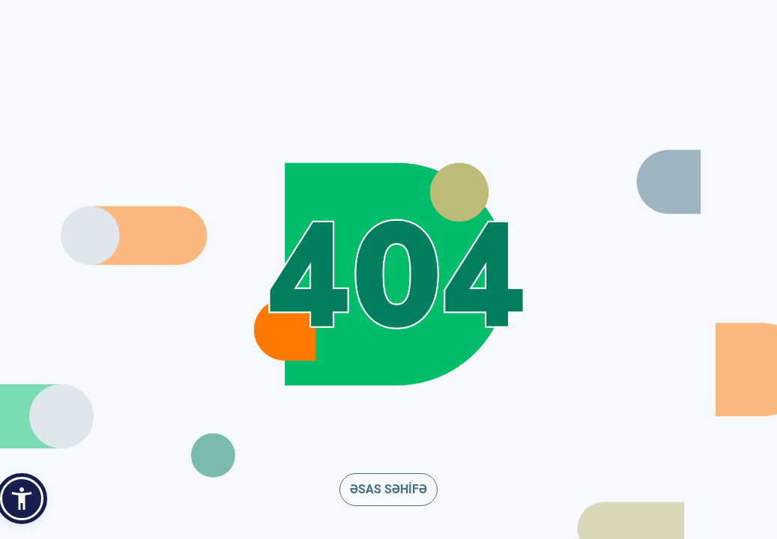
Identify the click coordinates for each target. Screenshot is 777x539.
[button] (21, 498)
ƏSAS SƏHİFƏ (388, 489)
